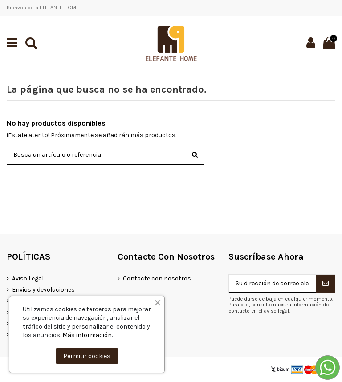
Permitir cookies (86, 356)
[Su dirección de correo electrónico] (272, 284)
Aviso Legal (28, 278)
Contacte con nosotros (157, 278)
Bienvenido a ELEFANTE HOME (43, 7)
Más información (87, 335)
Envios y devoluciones (43, 289)
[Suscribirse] (325, 284)
